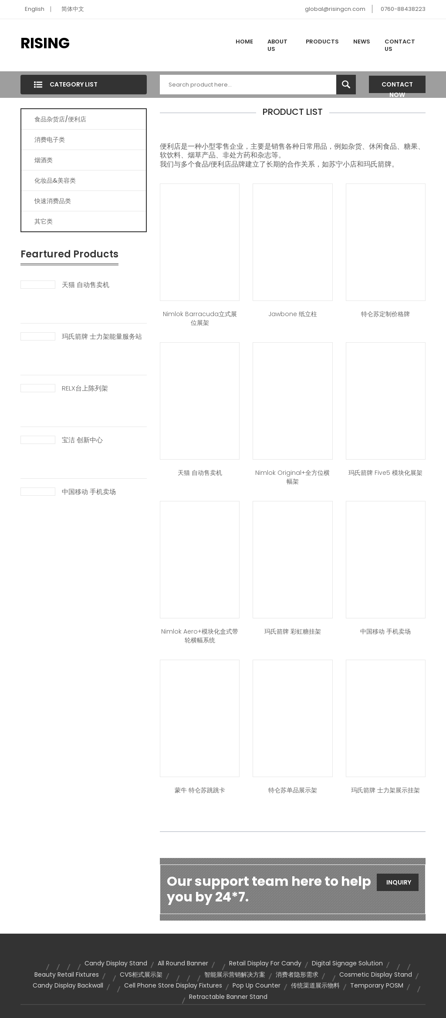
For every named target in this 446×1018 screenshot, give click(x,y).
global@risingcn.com (335, 9)
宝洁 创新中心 (82, 440)
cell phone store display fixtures (173, 985)
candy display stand (115, 963)
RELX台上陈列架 (85, 388)
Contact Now (397, 86)
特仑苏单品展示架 (292, 790)
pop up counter (256, 985)
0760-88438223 (403, 9)
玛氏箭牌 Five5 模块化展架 (385, 472)
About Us (277, 45)
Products (322, 41)
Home (244, 41)
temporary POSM (376, 985)
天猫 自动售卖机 (85, 284)
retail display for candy (265, 963)
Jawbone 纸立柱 (292, 314)
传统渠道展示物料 (315, 985)
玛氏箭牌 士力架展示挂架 (385, 790)
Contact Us (400, 45)
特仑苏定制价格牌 (385, 314)
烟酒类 (43, 160)
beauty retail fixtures (66, 974)
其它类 (43, 221)
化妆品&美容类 (55, 180)
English (34, 9)
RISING (45, 43)
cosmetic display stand (375, 974)
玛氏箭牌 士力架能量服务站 (102, 336)
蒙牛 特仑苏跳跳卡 (200, 790)
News (361, 41)
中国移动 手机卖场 (89, 491)
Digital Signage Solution (347, 963)
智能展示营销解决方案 (234, 974)
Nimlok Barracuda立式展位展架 (200, 318)
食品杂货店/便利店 (60, 119)
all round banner (183, 963)
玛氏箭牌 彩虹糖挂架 (292, 631)
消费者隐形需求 (297, 974)
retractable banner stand (228, 996)
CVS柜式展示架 (141, 974)
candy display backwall (68, 985)
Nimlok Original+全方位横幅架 (292, 477)
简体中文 (72, 9)
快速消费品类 (52, 201)
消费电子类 (49, 139)
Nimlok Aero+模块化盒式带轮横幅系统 (199, 635)
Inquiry (398, 882)
